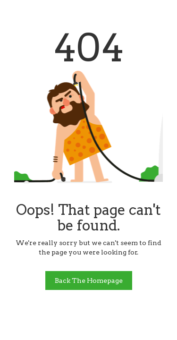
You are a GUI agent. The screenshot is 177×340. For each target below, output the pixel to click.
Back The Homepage (89, 280)
